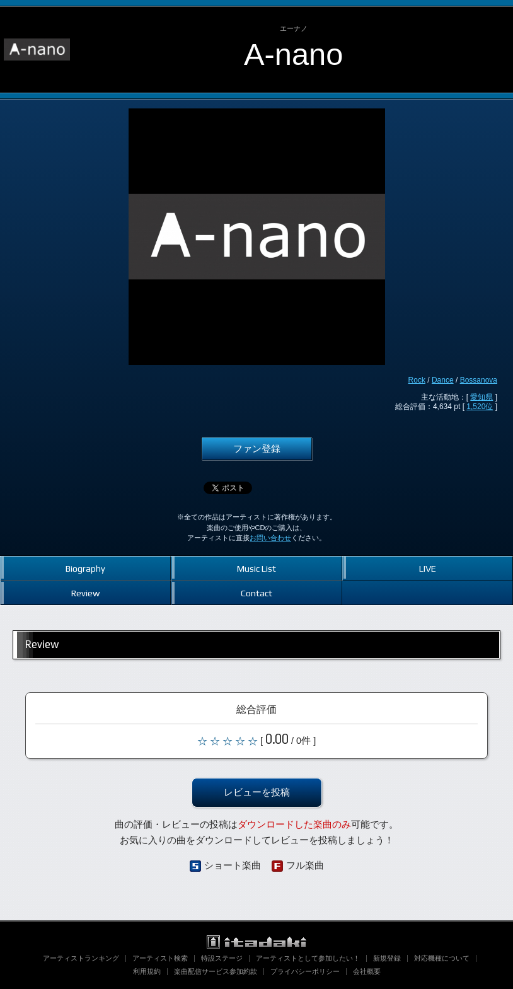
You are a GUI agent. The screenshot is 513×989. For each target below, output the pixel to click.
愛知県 (481, 397)
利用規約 (147, 971)
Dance (443, 380)
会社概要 (367, 971)
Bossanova (478, 380)
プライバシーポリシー (305, 971)
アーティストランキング (81, 958)
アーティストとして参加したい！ (308, 958)
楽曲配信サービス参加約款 (215, 971)
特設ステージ (222, 958)
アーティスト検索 (160, 958)
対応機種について (442, 958)
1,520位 (479, 406)
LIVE (427, 568)
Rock (416, 380)
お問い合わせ (270, 537)
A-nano (293, 54)
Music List (256, 568)
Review (85, 592)
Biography (85, 568)
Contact (256, 592)
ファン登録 (256, 449)
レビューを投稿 (257, 792)
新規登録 (387, 958)
